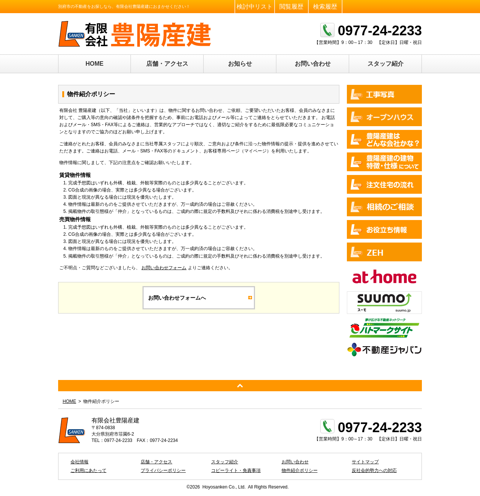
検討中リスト (255, 6)
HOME (95, 63)
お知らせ (240, 63)
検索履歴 (325, 6)
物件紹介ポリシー (300, 470)
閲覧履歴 (291, 6)
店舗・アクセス (167, 63)
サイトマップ (365, 461)
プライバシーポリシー (163, 470)
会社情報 (79, 461)
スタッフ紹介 (386, 63)
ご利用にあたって (88, 470)
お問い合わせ (313, 63)
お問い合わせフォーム (163, 267)
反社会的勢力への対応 (374, 470)
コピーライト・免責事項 (236, 470)
